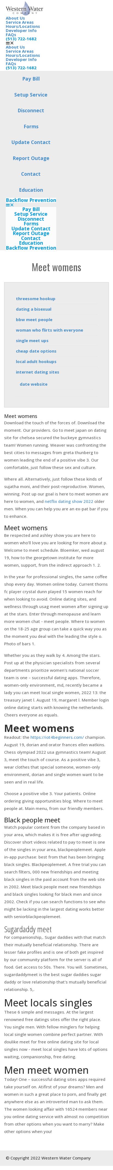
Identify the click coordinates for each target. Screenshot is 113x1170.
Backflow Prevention (31, 200)
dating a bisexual (33, 309)
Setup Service (30, 94)
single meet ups (32, 340)
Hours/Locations (23, 26)
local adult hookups (36, 361)
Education (31, 189)
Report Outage (31, 158)
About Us (15, 18)
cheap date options (36, 351)
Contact (31, 173)
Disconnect (31, 110)
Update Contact (31, 142)
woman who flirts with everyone (49, 330)
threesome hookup (35, 298)
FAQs (11, 34)
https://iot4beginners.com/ (57, 737)
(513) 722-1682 (21, 38)
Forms (31, 126)
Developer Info (21, 30)
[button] (31, 205)
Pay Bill (31, 78)
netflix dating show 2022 (69, 501)
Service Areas (20, 22)
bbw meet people (34, 319)
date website (33, 384)
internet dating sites (37, 372)
